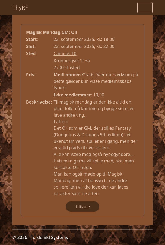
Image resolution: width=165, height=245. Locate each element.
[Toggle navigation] (145, 7)
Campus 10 (65, 53)
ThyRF (20, 7)
